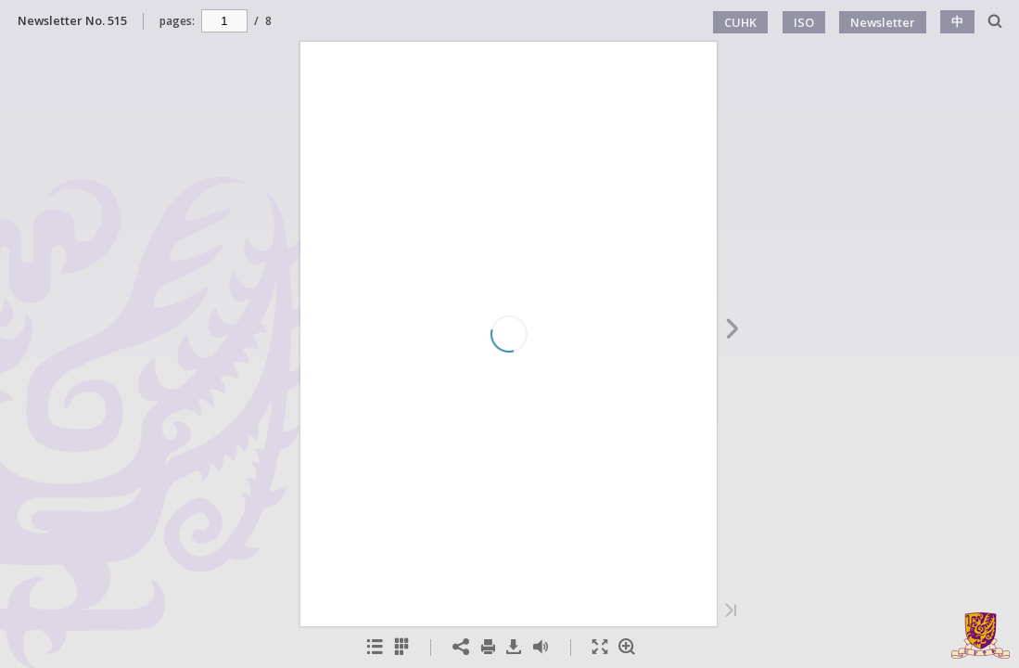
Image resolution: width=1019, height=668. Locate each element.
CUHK (740, 22)
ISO (804, 22)
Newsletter (882, 22)
